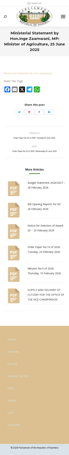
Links (10, 412)
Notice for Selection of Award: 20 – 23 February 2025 (45, 228)
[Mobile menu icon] (63, 16)
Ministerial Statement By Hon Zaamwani (28, 73)
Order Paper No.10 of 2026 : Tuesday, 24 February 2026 (44, 249)
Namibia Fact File (17, 376)
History (11, 339)
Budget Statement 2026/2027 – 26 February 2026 (46, 185)
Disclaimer (13, 425)
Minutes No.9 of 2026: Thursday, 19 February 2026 (44, 271)
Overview (12, 351)
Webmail (34, 3)
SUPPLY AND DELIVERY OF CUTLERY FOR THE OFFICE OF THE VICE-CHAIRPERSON (46, 294)
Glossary (12, 364)
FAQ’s (10, 388)
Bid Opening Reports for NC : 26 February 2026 (45, 206)
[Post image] (14, 188)
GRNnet (12, 400)
